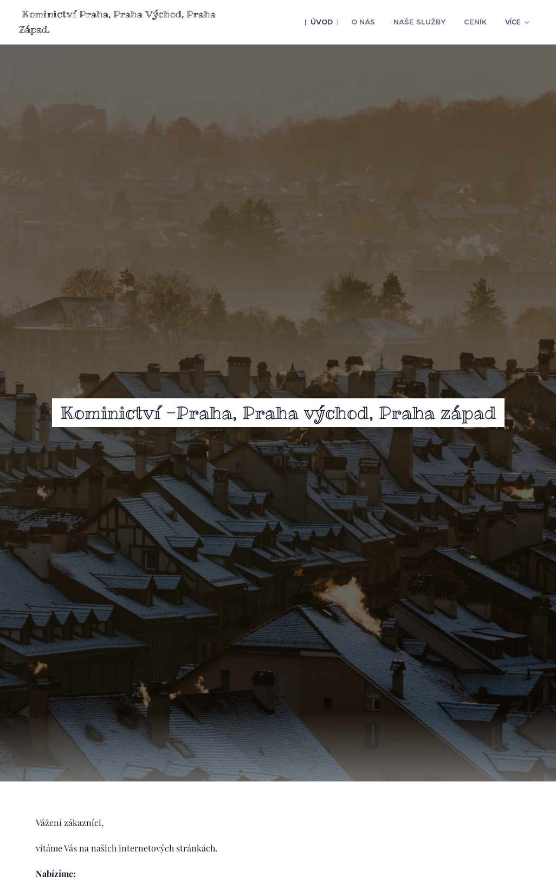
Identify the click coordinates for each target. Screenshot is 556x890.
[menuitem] (331, 22)
